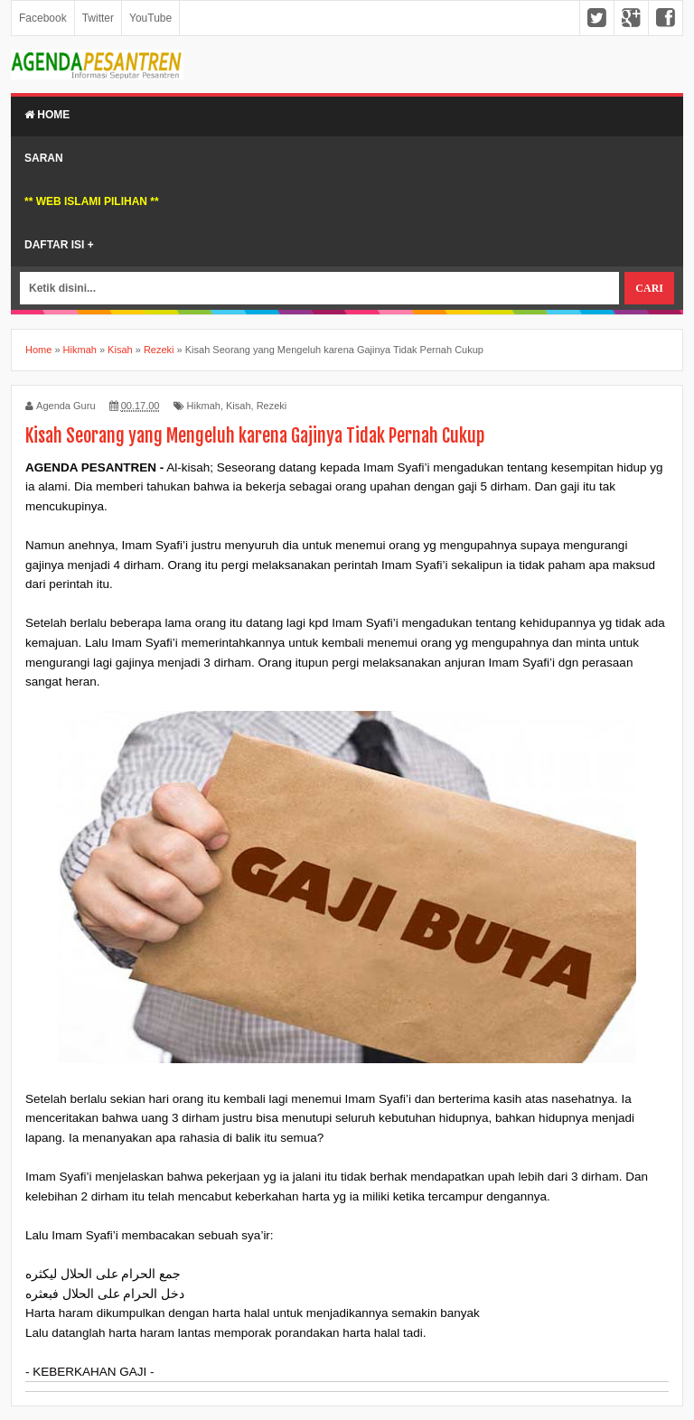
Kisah (238, 405)
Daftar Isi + (59, 244)
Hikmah (203, 405)
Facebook (43, 18)
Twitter (98, 18)
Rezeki (272, 405)
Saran (43, 158)
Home (47, 114)
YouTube (150, 18)
